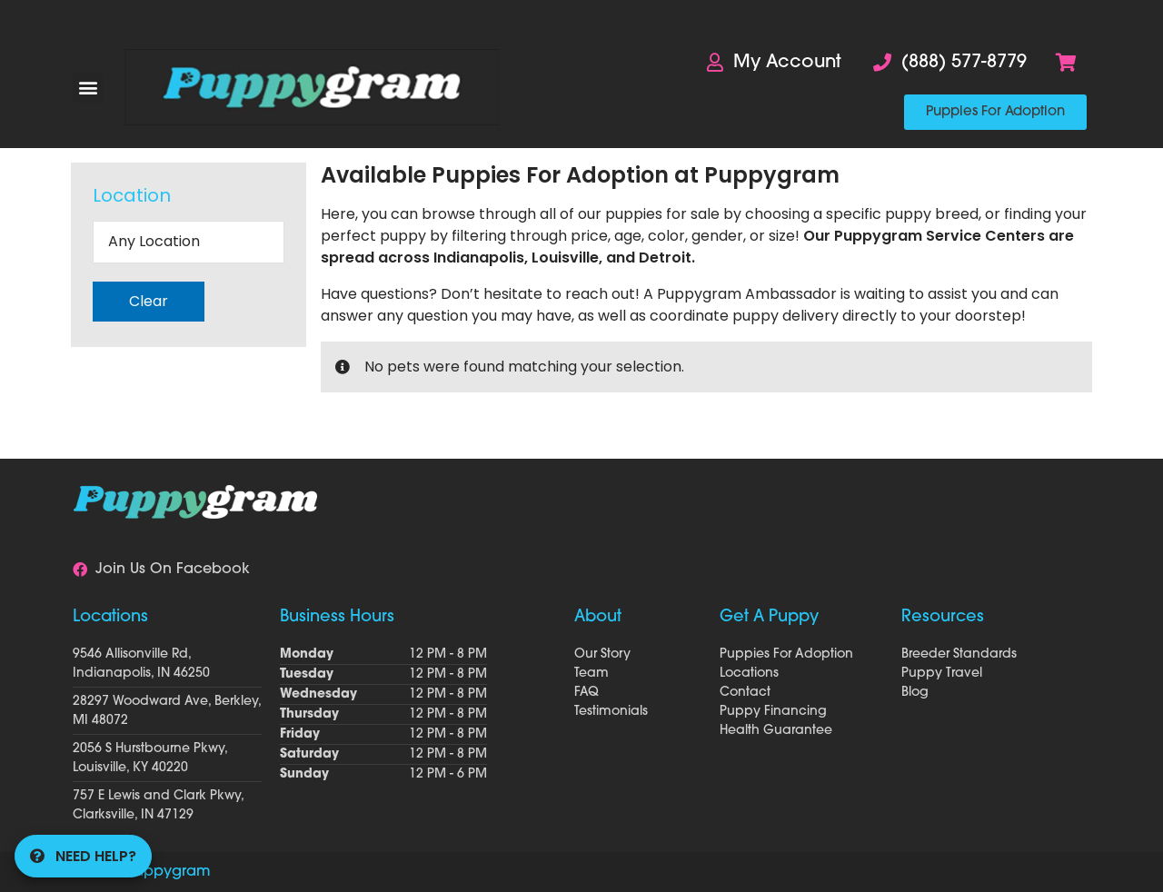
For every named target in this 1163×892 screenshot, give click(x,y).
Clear (148, 301)
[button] (88, 88)
